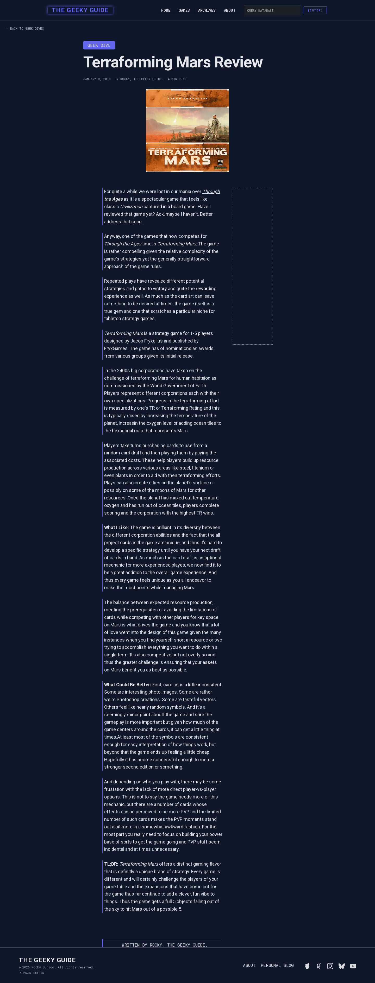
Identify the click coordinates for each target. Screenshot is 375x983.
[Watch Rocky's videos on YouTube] (353, 965)
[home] (78, 10)
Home (165, 10)
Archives (207, 10)
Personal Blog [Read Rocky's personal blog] (277, 965)
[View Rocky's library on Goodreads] (319, 965)
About (230, 10)
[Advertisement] (253, 266)
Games (184, 10)
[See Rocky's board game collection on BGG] (307, 965)
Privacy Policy (32, 973)
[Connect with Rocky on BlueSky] (342, 965)
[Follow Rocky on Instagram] (330, 965)
